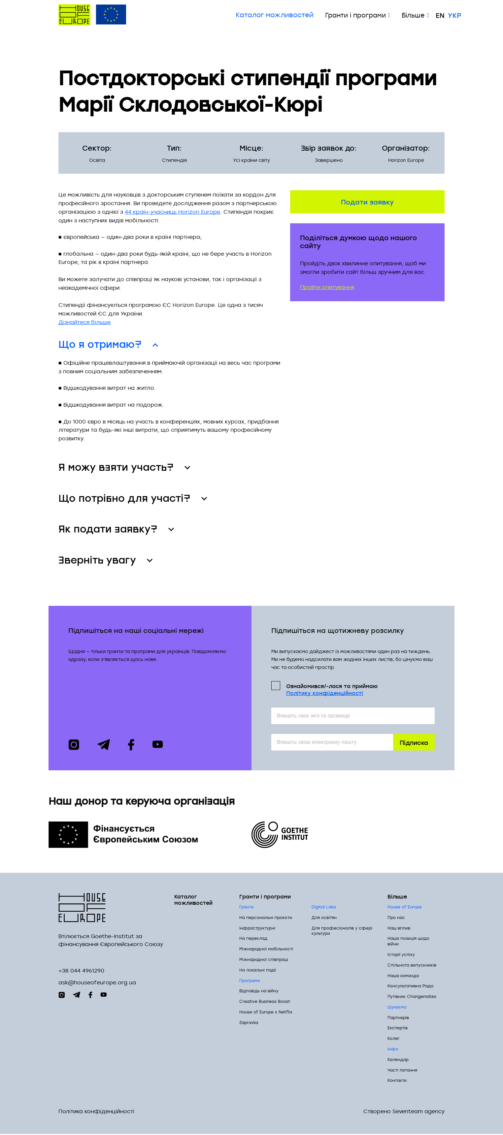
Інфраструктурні (257, 928)
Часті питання (402, 1070)
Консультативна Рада (410, 986)
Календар (398, 1060)
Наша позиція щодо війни (408, 941)
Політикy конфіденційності (324, 693)
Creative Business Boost (264, 1002)
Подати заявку (367, 201)
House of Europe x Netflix (265, 1012)
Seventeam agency (418, 1112)
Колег (393, 1039)
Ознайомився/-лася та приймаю (332, 689)
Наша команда (403, 976)
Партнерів (398, 1018)
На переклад (253, 939)
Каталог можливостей (275, 15)
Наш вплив (398, 928)
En (440, 15)
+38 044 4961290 (81, 971)
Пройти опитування (327, 287)
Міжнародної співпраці (263, 960)
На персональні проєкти (265, 918)
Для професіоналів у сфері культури (342, 931)
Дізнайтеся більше (84, 322)
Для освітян (324, 918)
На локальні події (257, 970)
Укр (454, 15)
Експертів (397, 1028)
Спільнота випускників (411, 965)
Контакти (397, 1081)
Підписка (414, 743)
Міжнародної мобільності (266, 949)
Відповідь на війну (259, 991)
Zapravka (248, 1023)
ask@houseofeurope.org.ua (97, 983)
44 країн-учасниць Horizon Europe (172, 211)
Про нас (396, 918)
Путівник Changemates (411, 997)
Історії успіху (401, 955)
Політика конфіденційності (96, 1112)
